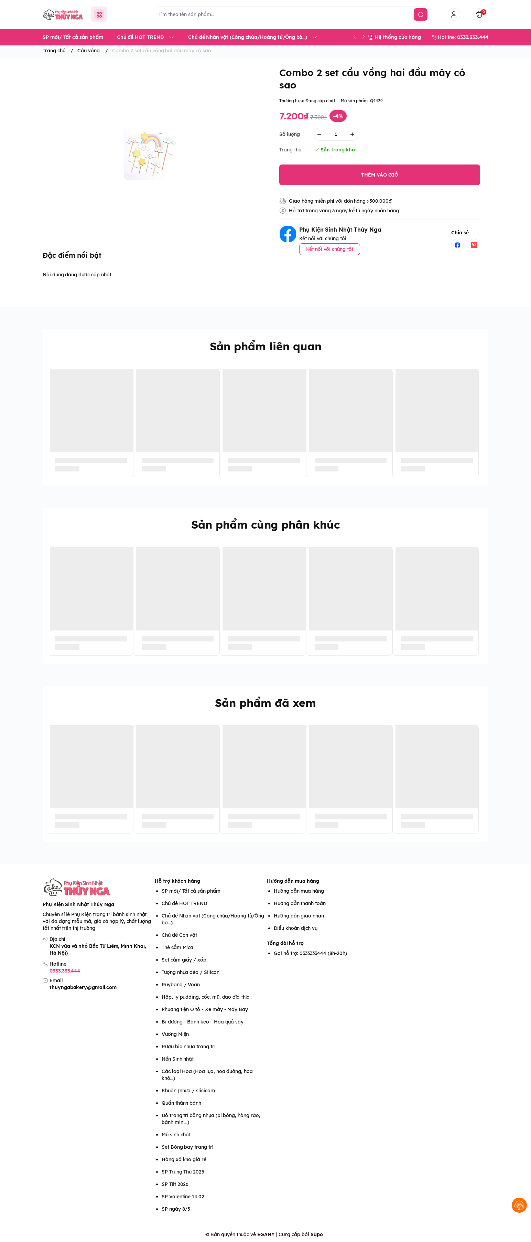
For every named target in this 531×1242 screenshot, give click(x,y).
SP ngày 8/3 (176, 1209)
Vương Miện (175, 1034)
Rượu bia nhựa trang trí (188, 1046)
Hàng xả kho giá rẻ (184, 1159)
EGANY (266, 1234)
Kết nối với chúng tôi (329, 249)
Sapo (317, 1234)
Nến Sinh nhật (178, 1059)
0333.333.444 (65, 971)
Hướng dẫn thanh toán (300, 903)
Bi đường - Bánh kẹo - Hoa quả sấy (202, 1022)
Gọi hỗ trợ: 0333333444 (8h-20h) (310, 953)
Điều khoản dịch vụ (295, 928)
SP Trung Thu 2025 (183, 1172)
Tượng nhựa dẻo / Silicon (190, 972)
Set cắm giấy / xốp (184, 960)
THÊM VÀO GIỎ (379, 175)
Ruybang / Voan (181, 984)
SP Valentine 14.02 (183, 1196)
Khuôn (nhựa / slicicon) (188, 1090)
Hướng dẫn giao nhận (299, 916)
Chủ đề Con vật (179, 935)
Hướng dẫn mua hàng (293, 881)
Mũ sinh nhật (176, 1135)
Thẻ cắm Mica (177, 947)
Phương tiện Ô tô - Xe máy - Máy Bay (205, 1009)
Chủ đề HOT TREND (184, 903)
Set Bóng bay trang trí (187, 1147)
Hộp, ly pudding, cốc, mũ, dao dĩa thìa (206, 997)
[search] (420, 14)
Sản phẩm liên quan (266, 346)
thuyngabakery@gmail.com (83, 987)
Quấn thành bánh (181, 1103)
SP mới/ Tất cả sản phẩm (191, 891)
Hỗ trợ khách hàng (177, 881)
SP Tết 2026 (175, 1184)
